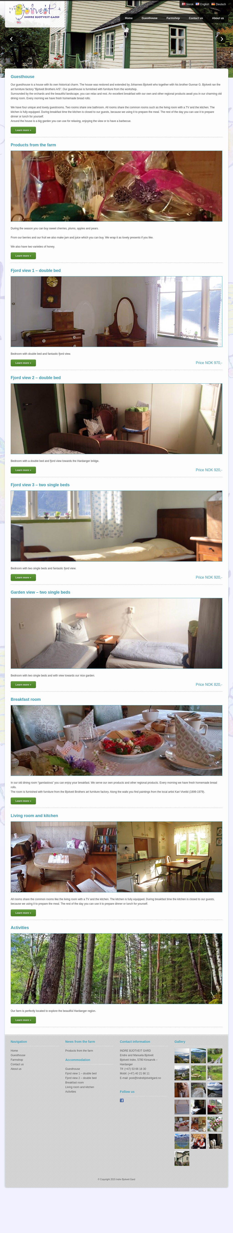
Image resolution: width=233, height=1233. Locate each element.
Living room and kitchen (34, 815)
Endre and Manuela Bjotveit (136, 1055)
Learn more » (23, 130)
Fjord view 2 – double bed (36, 377)
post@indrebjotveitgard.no (145, 1078)
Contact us (196, 18)
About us (218, 18)
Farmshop (173, 18)
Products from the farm (33, 145)
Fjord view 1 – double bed (36, 270)
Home (128, 18)
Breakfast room (26, 699)
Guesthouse (149, 18)
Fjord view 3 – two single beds (40, 485)
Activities (20, 927)
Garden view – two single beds (40, 592)
